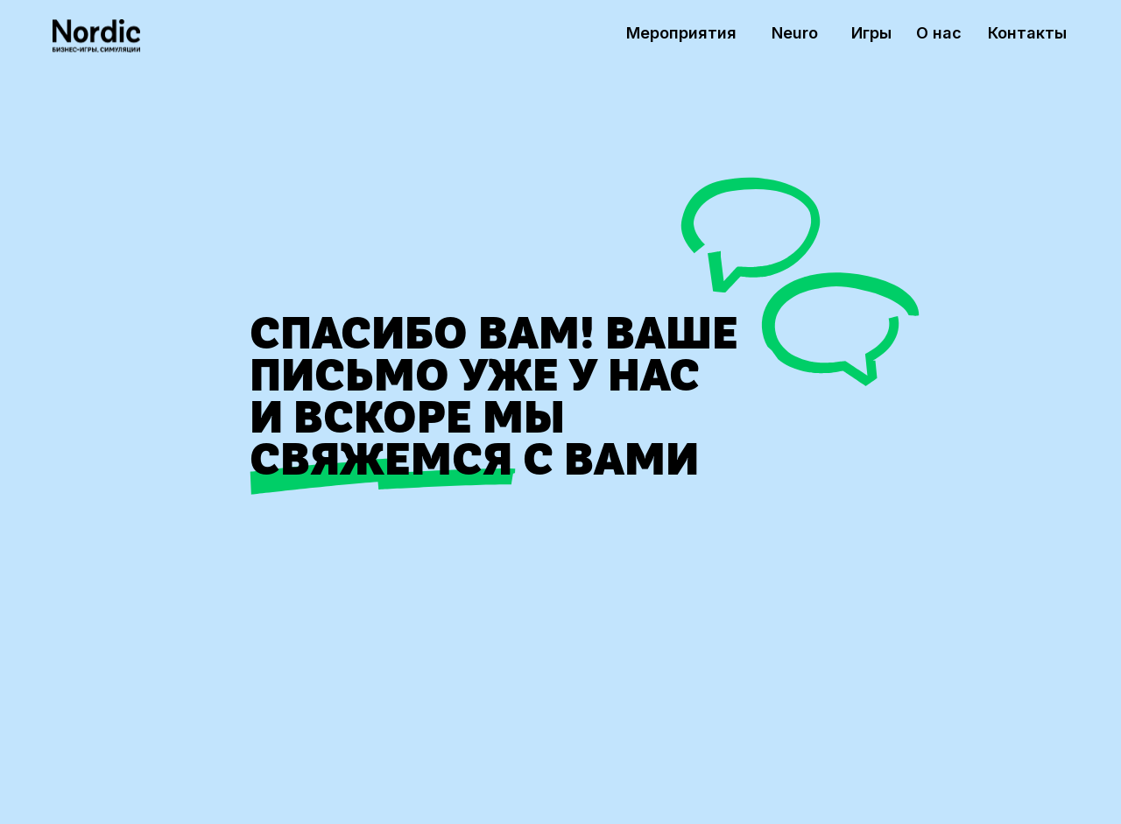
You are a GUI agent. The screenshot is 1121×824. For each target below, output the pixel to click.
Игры (871, 33)
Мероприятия (681, 33)
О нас (939, 33)
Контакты (1027, 33)
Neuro (795, 33)
